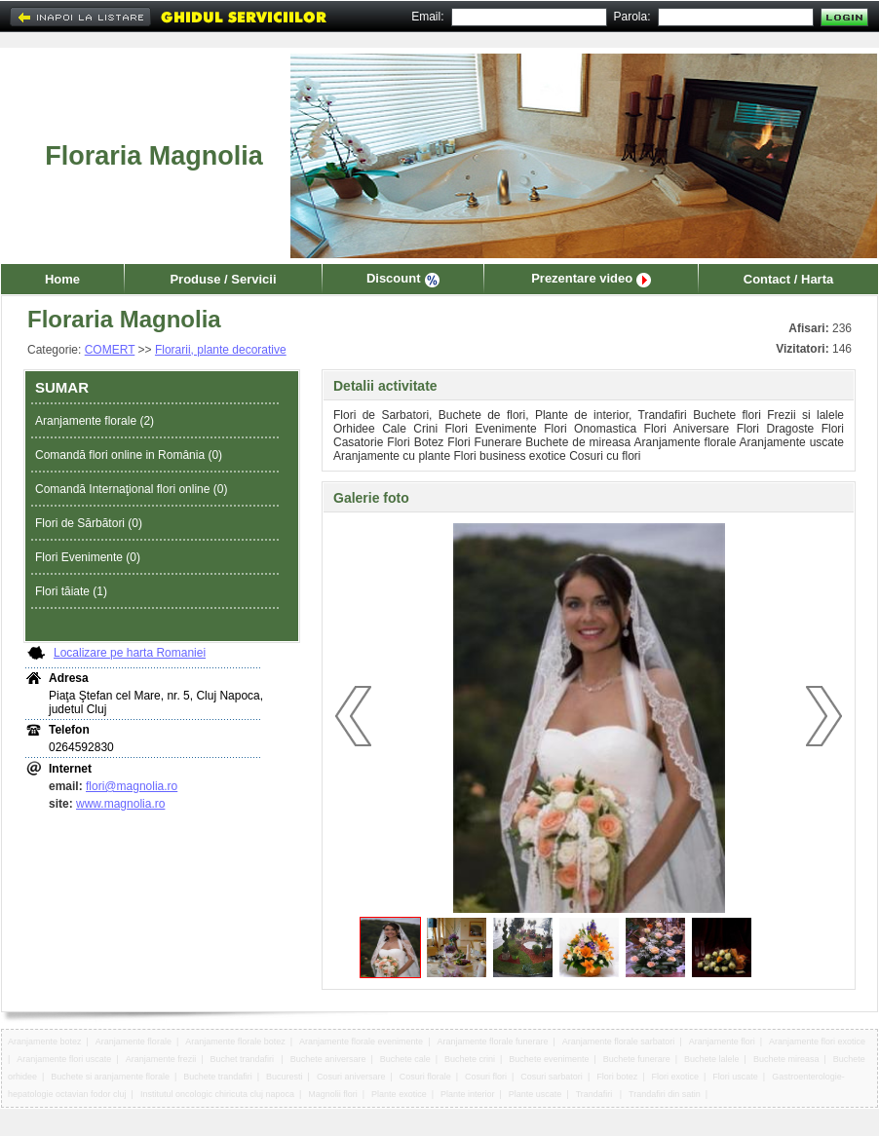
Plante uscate (535, 1094)
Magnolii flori (333, 1094)
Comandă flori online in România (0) (128, 455)
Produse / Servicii (223, 279)
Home (62, 279)
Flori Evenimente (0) (87, 557)
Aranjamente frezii (161, 1059)
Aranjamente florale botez (235, 1041)
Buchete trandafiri (217, 1076)
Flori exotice (676, 1076)
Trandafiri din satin (665, 1094)
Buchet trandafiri (243, 1059)
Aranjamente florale (134, 1041)
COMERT (110, 350)
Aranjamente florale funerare (492, 1041)
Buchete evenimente (549, 1059)
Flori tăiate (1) (71, 591)
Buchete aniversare (328, 1059)
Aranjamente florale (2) (94, 421)
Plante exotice (399, 1094)
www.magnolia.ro (120, 804)
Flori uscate (735, 1076)
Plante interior (467, 1094)
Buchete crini (469, 1059)
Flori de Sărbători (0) (88, 523)
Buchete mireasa (786, 1059)
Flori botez (616, 1076)
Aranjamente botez (45, 1041)
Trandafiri (595, 1094)
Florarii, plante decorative (221, 350)
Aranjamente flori (722, 1041)
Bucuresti (284, 1076)
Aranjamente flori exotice (817, 1041)
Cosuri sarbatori (551, 1076)
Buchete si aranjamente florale (110, 1076)
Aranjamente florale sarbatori (618, 1041)
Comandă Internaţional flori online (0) (131, 489)
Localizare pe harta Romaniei (130, 653)
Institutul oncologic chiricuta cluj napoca (217, 1094)
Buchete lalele (712, 1059)
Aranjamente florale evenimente (361, 1041)
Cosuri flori (486, 1076)
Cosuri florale (425, 1076)
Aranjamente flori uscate (64, 1059)
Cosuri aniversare (351, 1076)
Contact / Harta (788, 279)
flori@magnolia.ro (131, 786)
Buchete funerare (636, 1059)
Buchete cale (405, 1059)
